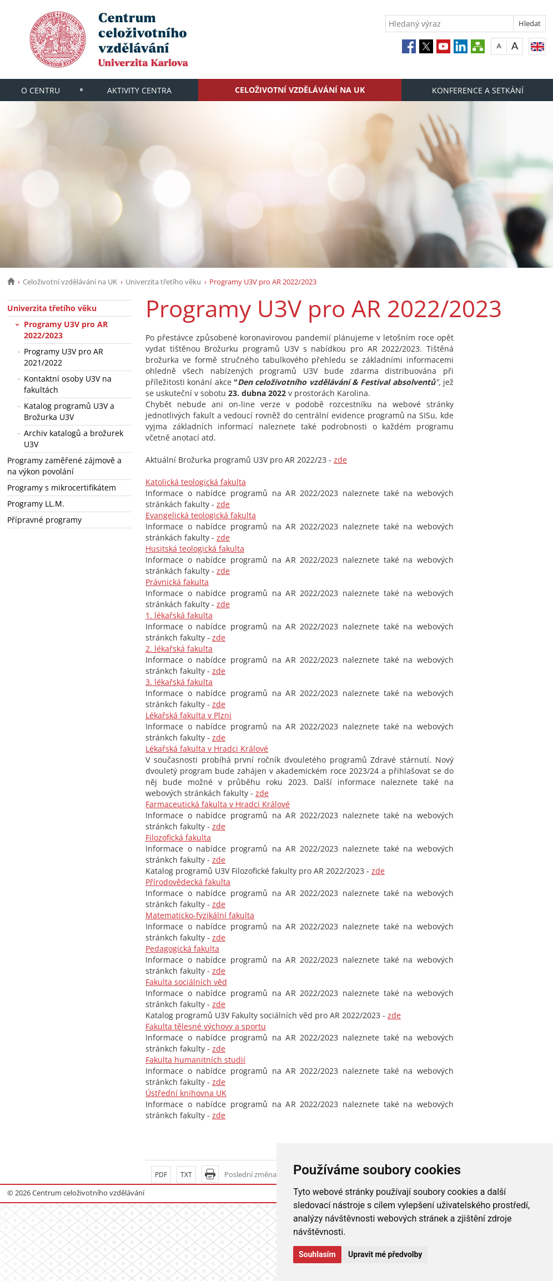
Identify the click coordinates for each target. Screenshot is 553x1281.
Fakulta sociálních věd (186, 982)
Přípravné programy (44, 519)
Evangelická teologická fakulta (200, 515)
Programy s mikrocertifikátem (61, 487)
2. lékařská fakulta (179, 648)
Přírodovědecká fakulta (187, 882)
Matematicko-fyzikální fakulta (199, 915)
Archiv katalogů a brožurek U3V (73, 438)
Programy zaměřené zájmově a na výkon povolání (64, 466)
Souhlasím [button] (317, 1254)
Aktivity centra (139, 90)
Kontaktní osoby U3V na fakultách (68, 384)
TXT (186, 1174)
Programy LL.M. (35, 503)
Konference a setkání (478, 90)
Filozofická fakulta (178, 837)
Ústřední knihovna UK (186, 1093)
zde (340, 459)
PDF (161, 1174)
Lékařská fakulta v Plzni (188, 715)
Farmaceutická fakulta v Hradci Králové (217, 804)
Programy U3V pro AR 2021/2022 (63, 357)
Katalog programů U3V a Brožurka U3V (69, 411)
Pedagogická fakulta (182, 948)
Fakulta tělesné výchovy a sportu (205, 1026)
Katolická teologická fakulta (195, 482)
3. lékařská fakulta (179, 682)
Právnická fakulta (177, 582)
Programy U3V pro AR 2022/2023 (66, 330)
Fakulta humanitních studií (195, 1059)
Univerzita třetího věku (163, 282)
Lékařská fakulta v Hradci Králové (206, 748)
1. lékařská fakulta (179, 615)
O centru (40, 90)
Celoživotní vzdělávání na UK (300, 89)
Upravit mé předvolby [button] (385, 1254)
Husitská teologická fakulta (194, 548)
